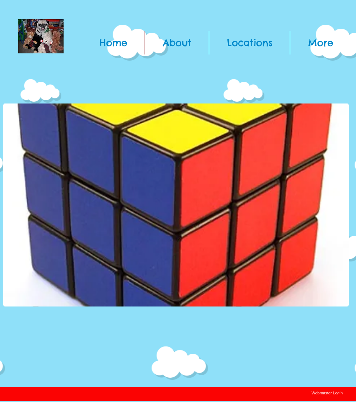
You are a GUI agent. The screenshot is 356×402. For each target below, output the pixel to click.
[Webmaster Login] (327, 393)
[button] (176, 204)
